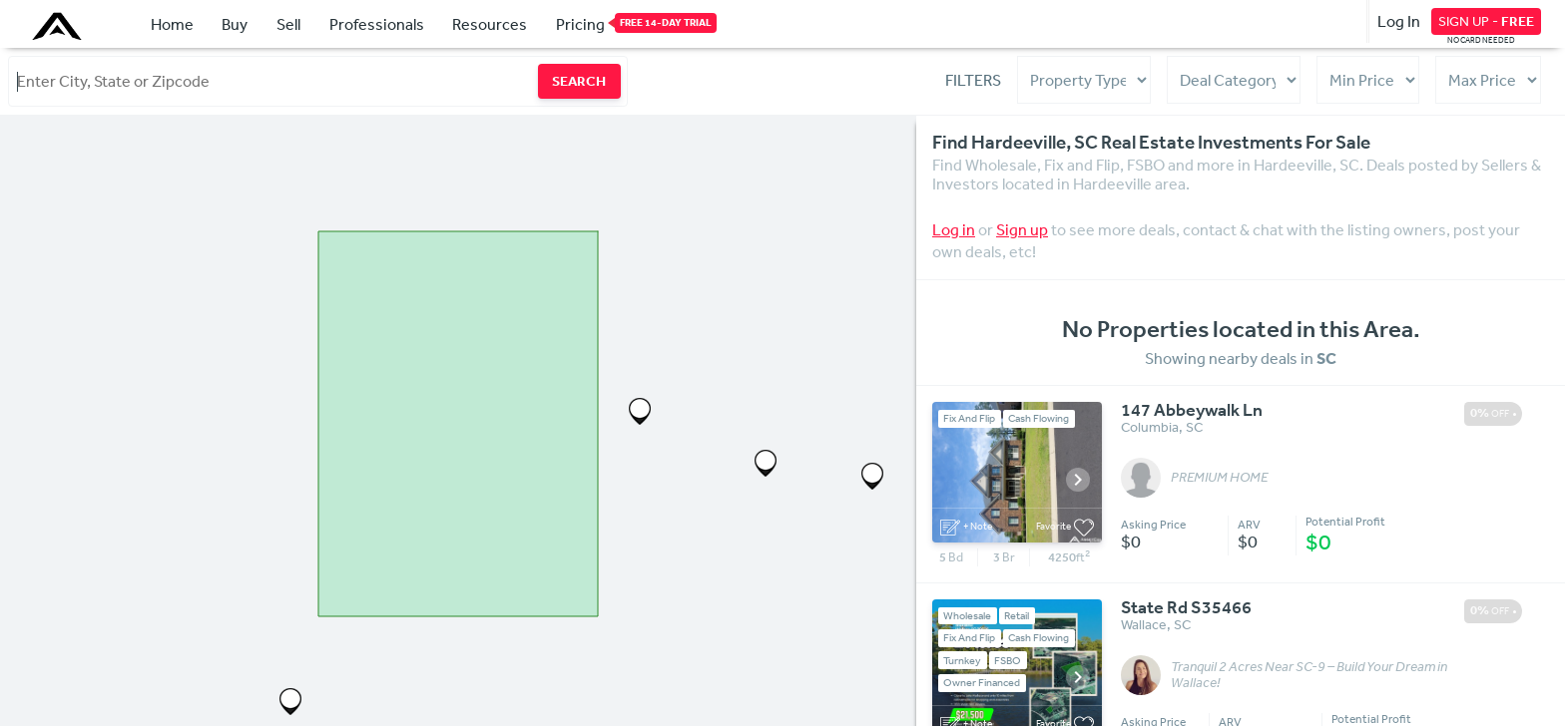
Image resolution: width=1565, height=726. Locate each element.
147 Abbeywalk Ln (1192, 411)
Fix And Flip (969, 418)
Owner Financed (981, 682)
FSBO (1007, 659)
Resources (489, 24)
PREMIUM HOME (1219, 478)
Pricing (580, 23)
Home (172, 24)
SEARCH (579, 81)
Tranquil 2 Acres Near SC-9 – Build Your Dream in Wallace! (1309, 675)
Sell (288, 24)
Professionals (376, 24)
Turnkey (962, 659)
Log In (1398, 21)
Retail (1016, 615)
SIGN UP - (1486, 21)
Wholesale (967, 615)
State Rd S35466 (1186, 608)
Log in (953, 229)
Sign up (1022, 229)
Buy (235, 24)
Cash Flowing (1038, 418)
